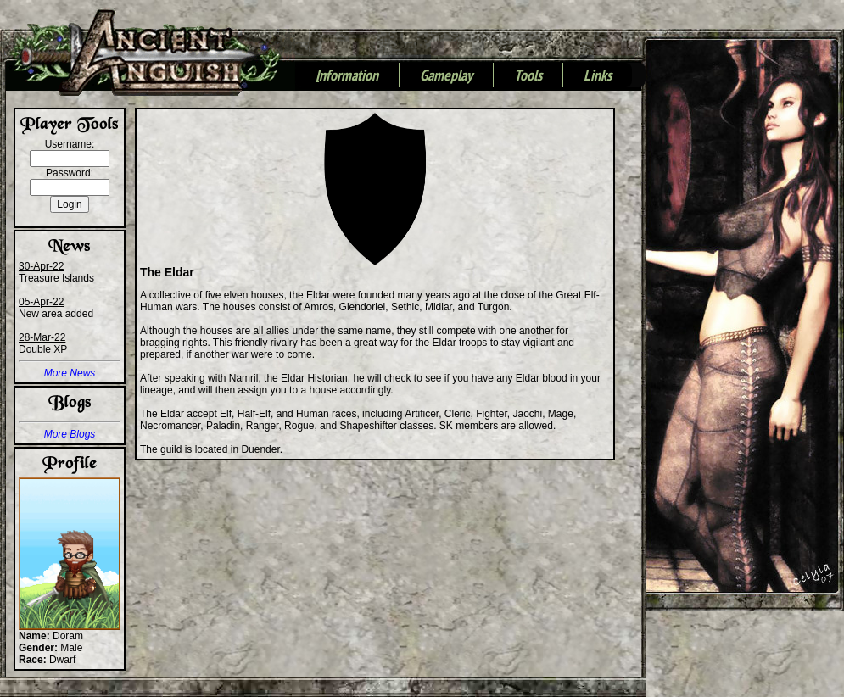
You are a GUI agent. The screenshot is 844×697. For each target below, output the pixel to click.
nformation (347, 76)
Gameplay (446, 76)
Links (598, 76)
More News (70, 373)
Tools (528, 76)
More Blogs (70, 434)
